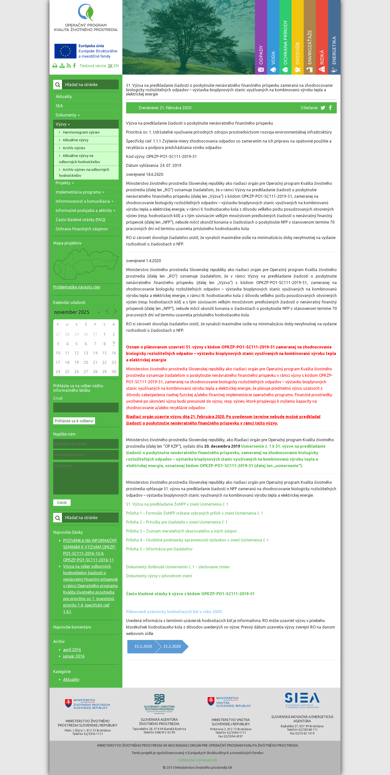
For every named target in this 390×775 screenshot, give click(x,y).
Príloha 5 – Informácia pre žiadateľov (159, 549)
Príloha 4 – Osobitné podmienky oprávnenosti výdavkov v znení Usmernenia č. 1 (197, 540)
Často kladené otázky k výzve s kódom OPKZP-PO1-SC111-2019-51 (190, 593)
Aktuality (64, 96)
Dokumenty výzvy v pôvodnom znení (159, 576)
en (116, 65)
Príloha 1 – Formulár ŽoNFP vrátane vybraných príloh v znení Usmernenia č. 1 (194, 513)
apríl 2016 (72, 649)
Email (58, 398)
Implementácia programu (80, 192)
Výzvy (63, 124)
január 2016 (74, 656)
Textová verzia (93, 65)
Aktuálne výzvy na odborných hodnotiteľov (79, 158)
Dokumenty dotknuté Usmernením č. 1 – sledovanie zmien (178, 567)
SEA (59, 105)
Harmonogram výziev (81, 132)
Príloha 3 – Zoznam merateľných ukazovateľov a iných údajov (181, 531)
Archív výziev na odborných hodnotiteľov (84, 172)
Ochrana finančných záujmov (82, 229)
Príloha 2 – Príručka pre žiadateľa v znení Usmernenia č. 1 (177, 522)
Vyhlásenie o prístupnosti (197, 760)
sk (110, 65)
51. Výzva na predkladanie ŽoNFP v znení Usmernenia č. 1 (177, 504)
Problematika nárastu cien (76, 287)
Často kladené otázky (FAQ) (80, 219)
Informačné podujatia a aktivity (85, 210)
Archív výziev (74, 148)
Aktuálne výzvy (75, 140)
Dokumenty (68, 115)
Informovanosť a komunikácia (84, 201)
